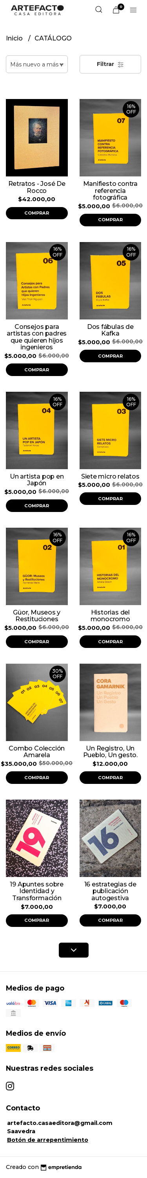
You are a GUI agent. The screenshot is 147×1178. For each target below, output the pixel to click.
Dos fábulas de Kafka (110, 330)
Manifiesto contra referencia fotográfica (110, 190)
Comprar (36, 213)
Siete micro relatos (110, 476)
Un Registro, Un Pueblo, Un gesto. (110, 752)
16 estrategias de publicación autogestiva (110, 891)
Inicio (15, 38)
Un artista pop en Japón (37, 480)
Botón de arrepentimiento (47, 1139)
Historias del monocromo (110, 616)
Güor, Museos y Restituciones (36, 616)
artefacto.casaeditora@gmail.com (60, 1123)
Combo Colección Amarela (37, 752)
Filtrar (110, 64)
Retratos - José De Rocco (36, 187)
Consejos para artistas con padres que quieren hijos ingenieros (37, 337)
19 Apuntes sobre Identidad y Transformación (37, 891)
